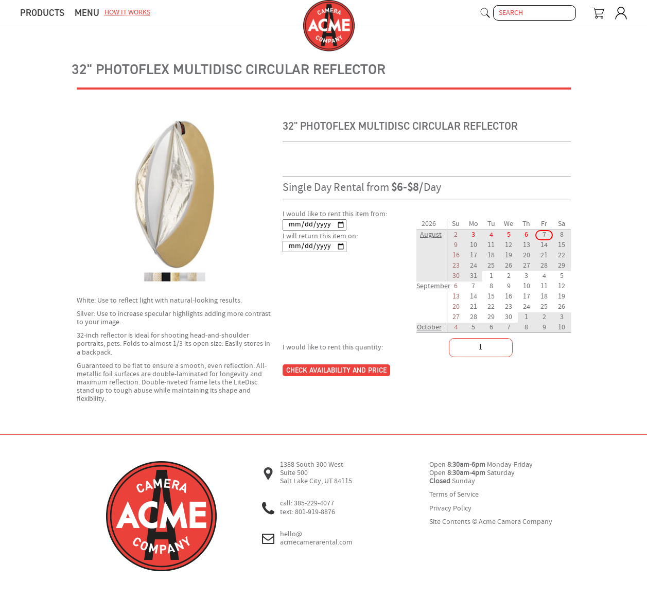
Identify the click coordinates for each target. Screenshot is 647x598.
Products (42, 13)
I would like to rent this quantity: (333, 347)
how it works (127, 12)
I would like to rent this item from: (335, 214)
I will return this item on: (320, 236)
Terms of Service (454, 495)
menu (87, 13)
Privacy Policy (450, 509)
